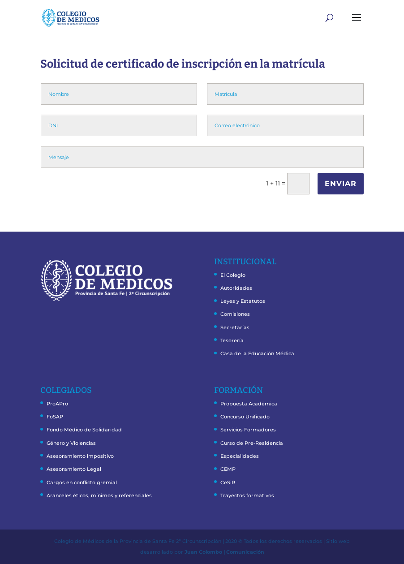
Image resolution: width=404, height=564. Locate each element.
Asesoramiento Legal (74, 469)
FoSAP (55, 416)
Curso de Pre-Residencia (251, 443)
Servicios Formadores (248, 429)
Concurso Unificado (245, 416)
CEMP (228, 469)
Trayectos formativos (247, 495)
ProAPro (57, 403)
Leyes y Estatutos (242, 301)
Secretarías (234, 327)
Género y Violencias (71, 443)
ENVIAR (341, 183)
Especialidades (239, 456)
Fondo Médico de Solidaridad (84, 429)
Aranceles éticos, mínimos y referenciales (99, 495)
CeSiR (227, 482)
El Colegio (232, 275)
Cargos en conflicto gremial (82, 482)
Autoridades (236, 288)
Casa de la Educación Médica (257, 353)
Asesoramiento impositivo (80, 456)
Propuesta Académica (248, 403)
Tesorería (232, 340)
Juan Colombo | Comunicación (224, 552)
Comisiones (235, 314)
